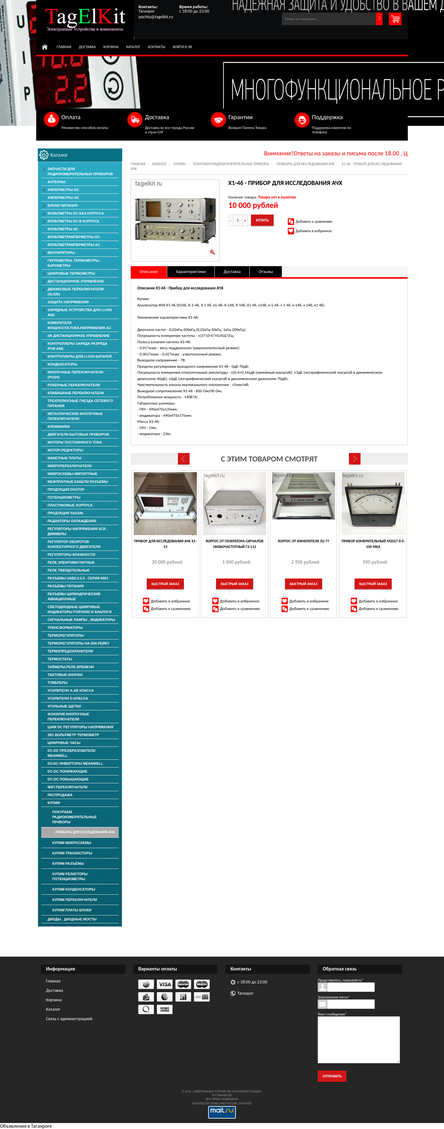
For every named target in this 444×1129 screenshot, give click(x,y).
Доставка (87, 47)
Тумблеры (58, 683)
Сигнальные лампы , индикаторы (81, 620)
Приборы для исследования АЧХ (305, 164)
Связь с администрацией (69, 1018)
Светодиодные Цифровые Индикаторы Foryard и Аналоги (79, 609)
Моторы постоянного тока (75, 442)
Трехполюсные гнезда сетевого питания (80, 403)
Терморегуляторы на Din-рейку (78, 643)
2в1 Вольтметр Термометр (73, 735)
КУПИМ (180, 164)
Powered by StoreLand (208, 1103)
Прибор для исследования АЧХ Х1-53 (165, 544)
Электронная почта (334, 997)
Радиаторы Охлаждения (72, 521)
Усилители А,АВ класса (71, 690)
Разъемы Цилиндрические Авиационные (74, 596)
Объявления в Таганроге (26, 1126)
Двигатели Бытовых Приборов (78, 434)
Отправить (332, 1076)
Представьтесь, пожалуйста (340, 980)
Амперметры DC (63, 190)
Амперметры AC (63, 197)
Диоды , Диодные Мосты (72, 919)
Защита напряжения (68, 302)
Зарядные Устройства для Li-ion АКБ (80, 312)
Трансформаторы (65, 627)
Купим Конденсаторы (73, 889)
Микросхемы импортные (72, 474)
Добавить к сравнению (314, 221)
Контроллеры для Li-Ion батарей (79, 356)
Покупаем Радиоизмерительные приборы (231, 164)
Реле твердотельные (69, 570)
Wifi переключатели (68, 787)
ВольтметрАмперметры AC (74, 245)
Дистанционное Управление (76, 281)
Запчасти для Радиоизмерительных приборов (80, 171)
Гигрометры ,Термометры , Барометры (74, 263)
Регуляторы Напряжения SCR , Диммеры (78, 531)
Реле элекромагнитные (71, 562)
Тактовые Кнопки (65, 675)
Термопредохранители (70, 651)
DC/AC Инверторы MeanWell (75, 763)
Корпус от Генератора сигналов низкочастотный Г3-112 (234, 544)
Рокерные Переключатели (74, 385)
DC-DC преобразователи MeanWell (71, 753)
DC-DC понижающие (68, 771)
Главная (64, 47)
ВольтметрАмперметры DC (74, 237)
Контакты (156, 47)
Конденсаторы (62, 364)
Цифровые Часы (64, 743)
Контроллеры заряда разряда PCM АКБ (77, 346)
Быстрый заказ (165, 584)
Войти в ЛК (182, 47)
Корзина (110, 47)
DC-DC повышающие (68, 779)
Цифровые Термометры (71, 273)
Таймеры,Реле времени (71, 667)
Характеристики (191, 271)
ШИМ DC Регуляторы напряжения (80, 727)
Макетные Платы (65, 458)
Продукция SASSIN (65, 513)
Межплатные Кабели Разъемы (78, 481)
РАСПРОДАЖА (60, 795)
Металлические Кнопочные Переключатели (75, 416)
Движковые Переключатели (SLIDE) (76, 291)
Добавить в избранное (314, 231)
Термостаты (60, 659)
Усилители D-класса (68, 698)
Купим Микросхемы (71, 843)
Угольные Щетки (64, 706)
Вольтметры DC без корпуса (76, 213)
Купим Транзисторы (72, 853)
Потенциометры (64, 497)
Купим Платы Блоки (71, 910)
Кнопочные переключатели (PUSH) (75, 374)
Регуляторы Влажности (71, 554)
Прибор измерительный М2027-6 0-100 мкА (373, 544)
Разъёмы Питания (66, 586)
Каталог (133, 47)
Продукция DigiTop (66, 489)
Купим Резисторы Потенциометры (70, 876)
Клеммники (59, 426)
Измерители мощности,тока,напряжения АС (79, 325)
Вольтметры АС (63, 229)
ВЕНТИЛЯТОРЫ (61, 252)
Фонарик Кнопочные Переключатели (68, 716)
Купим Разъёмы (68, 863)
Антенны (56, 182)
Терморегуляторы (66, 635)
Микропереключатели (70, 466)
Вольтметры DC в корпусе (73, 221)
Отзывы (266, 271)
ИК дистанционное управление (79, 336)
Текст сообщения (332, 1014)
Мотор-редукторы (65, 450)
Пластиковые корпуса (70, 505)
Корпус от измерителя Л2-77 (303, 541)
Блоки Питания (62, 205)
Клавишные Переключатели (76, 393)
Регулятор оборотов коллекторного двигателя (74, 544)
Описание (148, 271)
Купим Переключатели (74, 900)
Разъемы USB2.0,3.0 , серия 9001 (78, 578)
